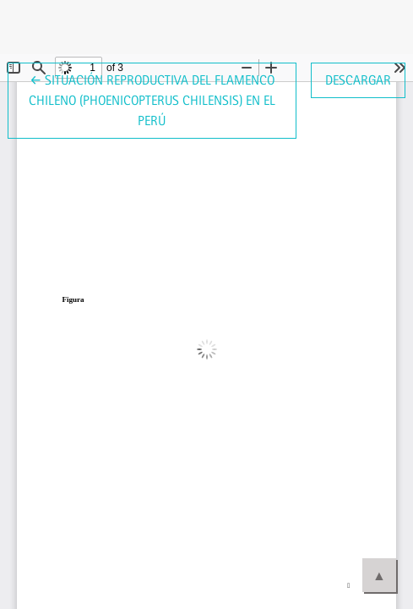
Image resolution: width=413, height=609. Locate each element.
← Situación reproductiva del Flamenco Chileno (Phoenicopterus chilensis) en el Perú (152, 99)
